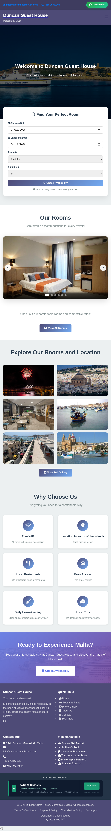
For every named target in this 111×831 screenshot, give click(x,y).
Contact (65, 715)
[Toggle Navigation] (106, 17)
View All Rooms (55, 329)
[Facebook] (28, 722)
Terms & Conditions (25, 811)
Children (13, 168)
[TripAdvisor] (28, 727)
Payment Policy (48, 811)
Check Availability (55, 184)
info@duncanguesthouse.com (20, 4)
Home (64, 699)
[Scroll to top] (1, 829)
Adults (12, 153)
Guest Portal (97, 4)
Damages (91, 811)
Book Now (66, 719)
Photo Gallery (68, 707)
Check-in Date (16, 123)
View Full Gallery (55, 473)
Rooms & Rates (69, 703)
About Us (65, 711)
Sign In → (91, 786)
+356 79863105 (50, 4)
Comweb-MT (55, 820)
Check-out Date (17, 138)
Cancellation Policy (71, 811)
